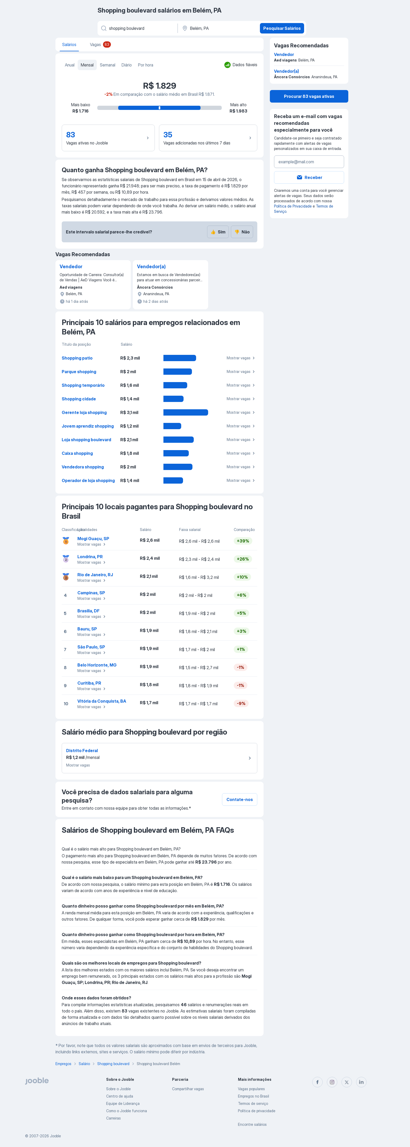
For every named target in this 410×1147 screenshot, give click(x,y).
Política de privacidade (256, 1111)
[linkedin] (361, 1082)
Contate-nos (239, 799)
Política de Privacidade (293, 206)
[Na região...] (218, 28)
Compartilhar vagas (188, 1089)
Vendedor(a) (151, 266)
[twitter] (346, 1082)
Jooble (55, 1136)
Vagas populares (251, 1089)
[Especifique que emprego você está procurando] (137, 28)
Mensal (87, 65)
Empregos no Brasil (253, 1096)
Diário (127, 65)
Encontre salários (252, 1124)
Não (242, 232)
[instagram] (332, 1082)
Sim (217, 232)
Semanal (107, 65)
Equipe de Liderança (123, 1103)
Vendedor (71, 266)
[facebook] (317, 1082)
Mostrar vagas (241, 358)
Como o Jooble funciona (126, 1111)
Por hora (145, 65)
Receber (309, 177)
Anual (70, 65)
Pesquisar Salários (282, 28)
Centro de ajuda (119, 1096)
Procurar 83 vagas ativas (309, 96)
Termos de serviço (253, 1103)
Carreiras (113, 1118)
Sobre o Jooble (118, 1089)
